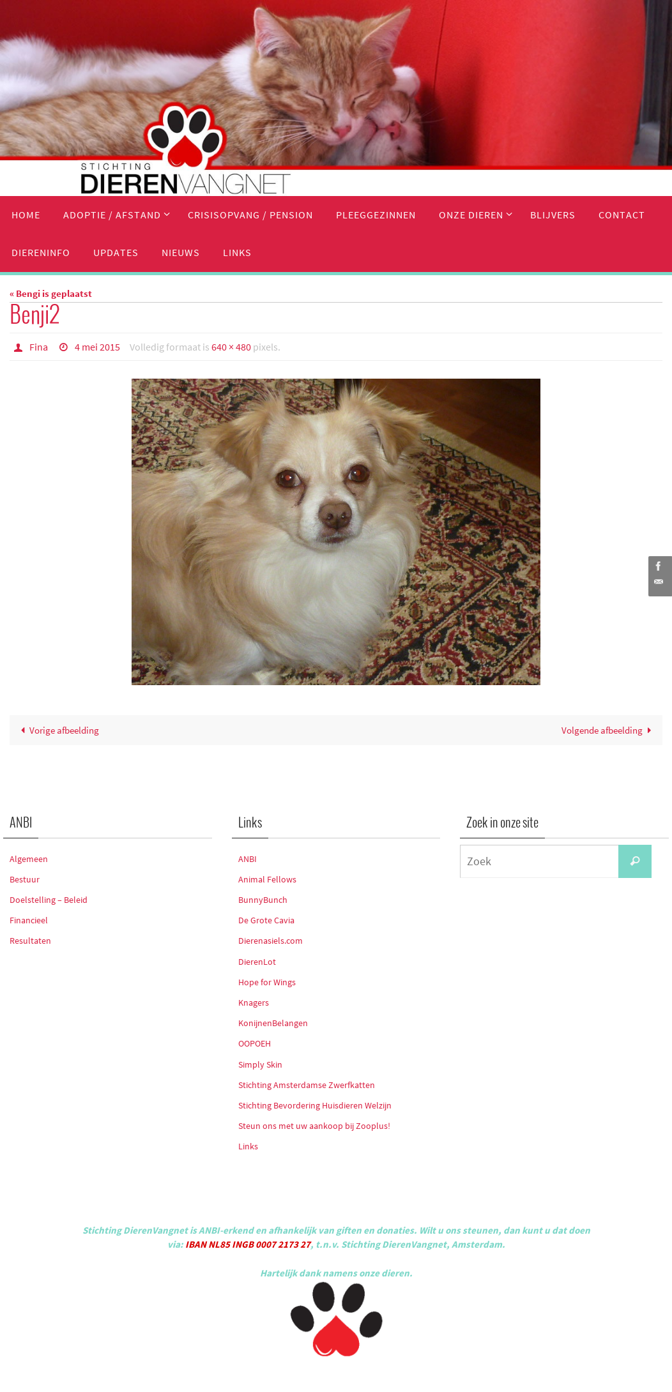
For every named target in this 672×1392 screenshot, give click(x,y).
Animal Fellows (267, 879)
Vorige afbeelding (57, 730)
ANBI (247, 859)
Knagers (253, 1002)
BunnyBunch (262, 899)
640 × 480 (231, 346)
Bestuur (25, 879)
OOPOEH (254, 1043)
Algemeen (29, 859)
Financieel (29, 920)
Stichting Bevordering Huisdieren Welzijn (315, 1105)
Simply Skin (260, 1064)
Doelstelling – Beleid (49, 899)
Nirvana (353, 1376)
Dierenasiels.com (270, 940)
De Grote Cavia (266, 920)
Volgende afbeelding (608, 730)
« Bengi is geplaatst (51, 293)
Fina (38, 346)
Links (248, 1146)
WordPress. (395, 1376)
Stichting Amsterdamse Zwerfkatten (306, 1085)
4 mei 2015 (97, 346)
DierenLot (257, 961)
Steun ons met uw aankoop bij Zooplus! (314, 1125)
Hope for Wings (267, 982)
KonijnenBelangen (273, 1023)
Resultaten (30, 940)
